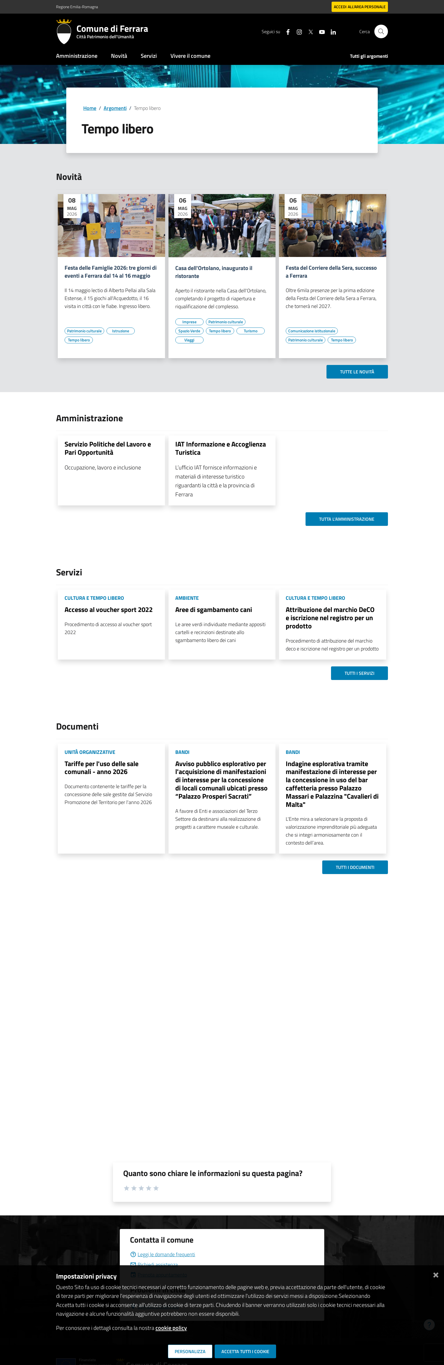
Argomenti (115, 108)
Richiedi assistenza (154, 1264)
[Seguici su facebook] (285, 31)
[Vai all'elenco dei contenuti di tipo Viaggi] (189, 340)
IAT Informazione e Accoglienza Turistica (220, 448)
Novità (119, 55)
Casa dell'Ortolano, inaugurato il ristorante (213, 272)
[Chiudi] (436, 1274)
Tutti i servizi (359, 673)
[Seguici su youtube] (319, 31)
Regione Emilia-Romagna (77, 7)
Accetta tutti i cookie (245, 1351)
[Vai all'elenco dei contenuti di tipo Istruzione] (120, 331)
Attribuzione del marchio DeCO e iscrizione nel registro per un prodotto (330, 617)
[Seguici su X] (308, 31)
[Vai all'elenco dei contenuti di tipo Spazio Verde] (189, 331)
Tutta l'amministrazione (346, 519)
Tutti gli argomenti (369, 56)
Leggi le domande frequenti (162, 1254)
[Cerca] (381, 31)
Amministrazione (76, 55)
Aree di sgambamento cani (213, 609)
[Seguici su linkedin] (331, 31)
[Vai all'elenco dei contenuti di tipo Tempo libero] (79, 340)
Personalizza (190, 1351)
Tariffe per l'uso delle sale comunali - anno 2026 (101, 767)
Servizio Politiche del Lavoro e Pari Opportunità (108, 448)
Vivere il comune (190, 55)
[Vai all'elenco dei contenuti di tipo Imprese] (189, 321)
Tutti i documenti (355, 867)
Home (89, 108)
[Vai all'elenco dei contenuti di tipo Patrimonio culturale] (84, 331)
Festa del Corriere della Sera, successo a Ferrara (331, 272)
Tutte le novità (357, 371)
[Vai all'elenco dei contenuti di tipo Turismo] (250, 331)
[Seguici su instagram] (297, 31)
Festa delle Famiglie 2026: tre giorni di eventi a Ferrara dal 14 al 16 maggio (111, 272)
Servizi (149, 55)
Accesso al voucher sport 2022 (109, 609)
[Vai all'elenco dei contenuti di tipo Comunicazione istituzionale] (312, 331)
